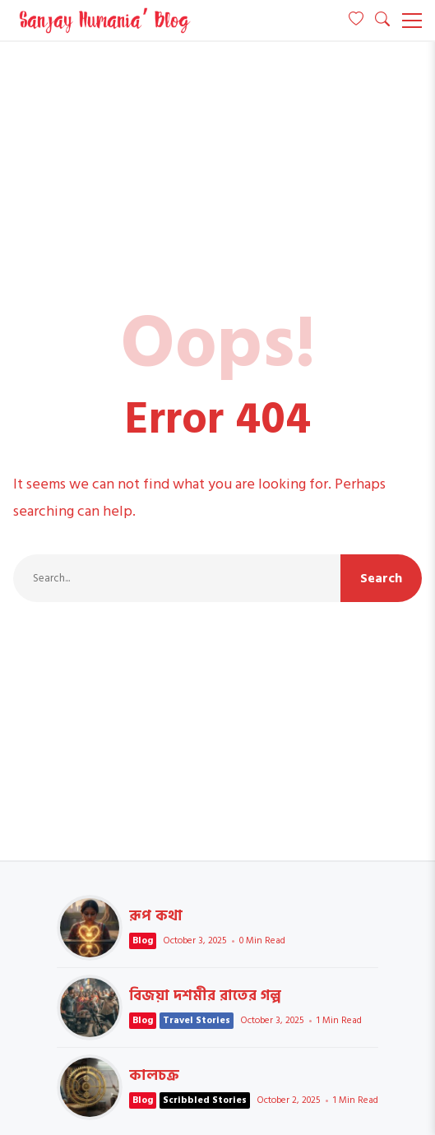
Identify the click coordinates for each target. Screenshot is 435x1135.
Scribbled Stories (205, 1100)
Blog (142, 940)
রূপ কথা (90, 928)
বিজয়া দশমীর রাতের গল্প (90, 1007)
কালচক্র (90, 1087)
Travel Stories (196, 1020)
